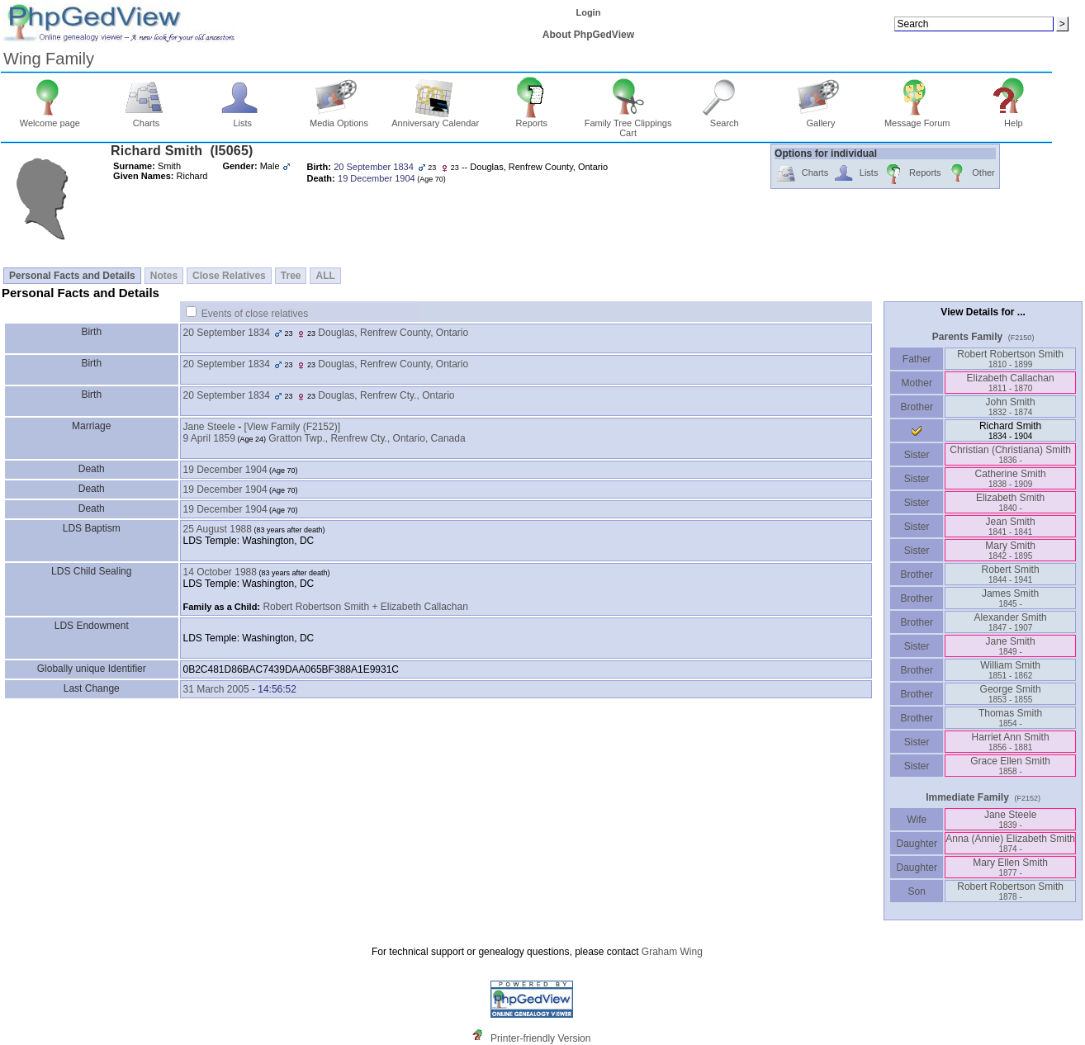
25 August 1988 (217, 529)
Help (1013, 119)
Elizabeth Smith (1010, 502)
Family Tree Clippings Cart (628, 124)
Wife (917, 819)
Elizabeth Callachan (1010, 382)
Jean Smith (1010, 526)
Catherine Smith (1010, 478)
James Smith (1010, 598)
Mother (916, 383)
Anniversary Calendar (435, 119)
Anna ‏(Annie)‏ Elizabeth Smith (1010, 843)
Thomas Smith (1010, 717)
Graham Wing (672, 952)
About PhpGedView (588, 34)
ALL (324, 275)
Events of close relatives (254, 313)
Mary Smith (1010, 550)
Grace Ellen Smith (1010, 765)
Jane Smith (1010, 646)
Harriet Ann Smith (1010, 741)
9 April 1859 (209, 438)
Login (588, 12)
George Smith (1010, 693)
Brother (917, 407)
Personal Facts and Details (72, 275)
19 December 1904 (225, 469)
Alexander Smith (1010, 622)
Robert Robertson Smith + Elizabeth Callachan (365, 606)
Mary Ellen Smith (1010, 867)
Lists (242, 119)
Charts (146, 119)
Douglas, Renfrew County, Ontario (393, 332)
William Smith (1010, 670)
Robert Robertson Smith (1010, 358)
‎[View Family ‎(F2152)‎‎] (292, 427)
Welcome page (50, 119)
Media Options (339, 119)
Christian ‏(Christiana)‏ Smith (1010, 454)
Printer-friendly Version (540, 1038)
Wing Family (48, 59)
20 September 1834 (226, 332)
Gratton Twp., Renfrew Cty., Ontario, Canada (366, 438)
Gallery (821, 119)
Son (916, 891)
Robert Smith (1011, 574)
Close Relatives (229, 275)
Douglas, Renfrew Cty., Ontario (386, 395)
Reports (532, 119)
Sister (917, 455)
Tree (291, 275)
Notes (164, 275)
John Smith (1010, 406)
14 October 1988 (220, 572)
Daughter (916, 843)
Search (724, 119)
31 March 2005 (216, 689)
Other (970, 173)
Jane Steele (209, 427)
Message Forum (917, 119)
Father (917, 359)
